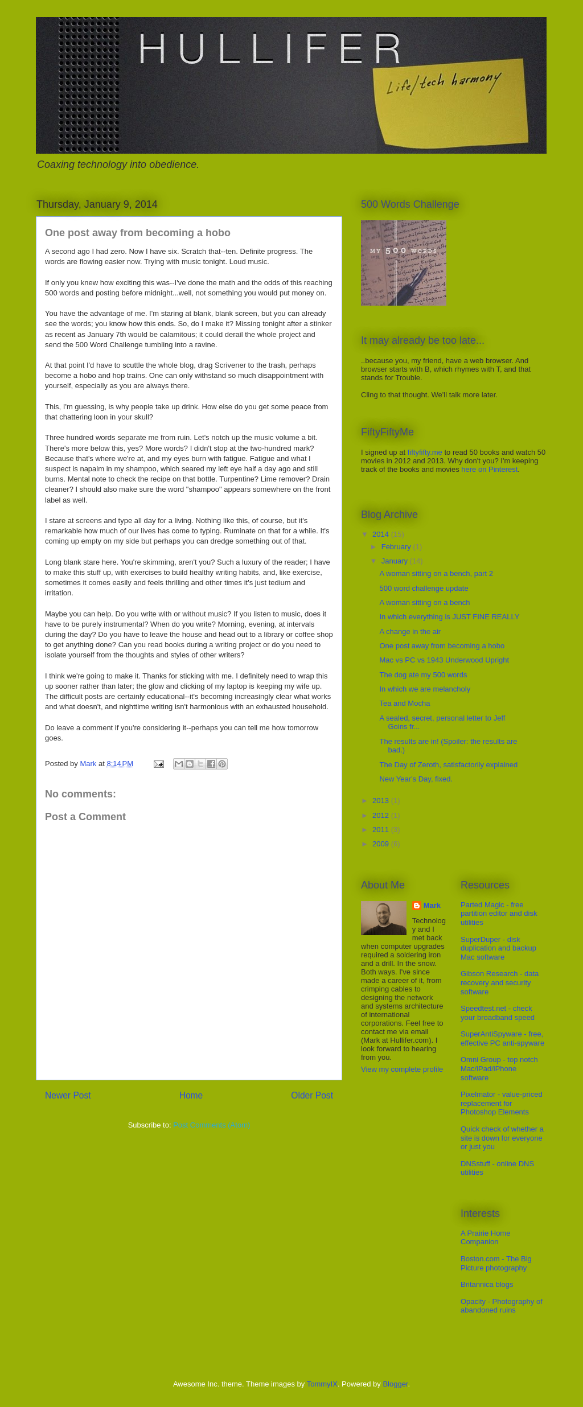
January (395, 561)
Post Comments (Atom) (211, 1125)
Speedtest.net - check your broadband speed (498, 1013)
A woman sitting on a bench (424, 602)
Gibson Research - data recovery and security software (500, 982)
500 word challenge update (423, 588)
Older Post (312, 1095)
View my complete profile (402, 1069)
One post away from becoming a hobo (441, 645)
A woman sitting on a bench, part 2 (435, 573)
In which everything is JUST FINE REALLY (449, 616)
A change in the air (410, 631)
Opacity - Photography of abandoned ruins (502, 1306)
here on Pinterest (489, 469)
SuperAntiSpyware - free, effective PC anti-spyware (502, 1038)
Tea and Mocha (404, 703)
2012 (381, 815)
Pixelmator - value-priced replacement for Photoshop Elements (502, 1103)
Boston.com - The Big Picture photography (496, 1263)
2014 (381, 534)
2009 (381, 844)
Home (191, 1095)
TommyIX (322, 1384)
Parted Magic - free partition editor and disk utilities (499, 913)
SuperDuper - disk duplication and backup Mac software (498, 948)
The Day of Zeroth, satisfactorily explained (448, 764)
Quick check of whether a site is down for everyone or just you (502, 1138)
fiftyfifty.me (425, 452)
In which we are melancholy (424, 689)
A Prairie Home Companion (485, 1237)
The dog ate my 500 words (423, 674)
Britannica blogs (487, 1284)
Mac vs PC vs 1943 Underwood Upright (444, 660)
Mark (432, 905)
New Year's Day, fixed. (416, 779)
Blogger (395, 1384)
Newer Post (68, 1095)
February (397, 546)
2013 (381, 800)
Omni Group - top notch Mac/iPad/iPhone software (499, 1068)
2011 (381, 829)
